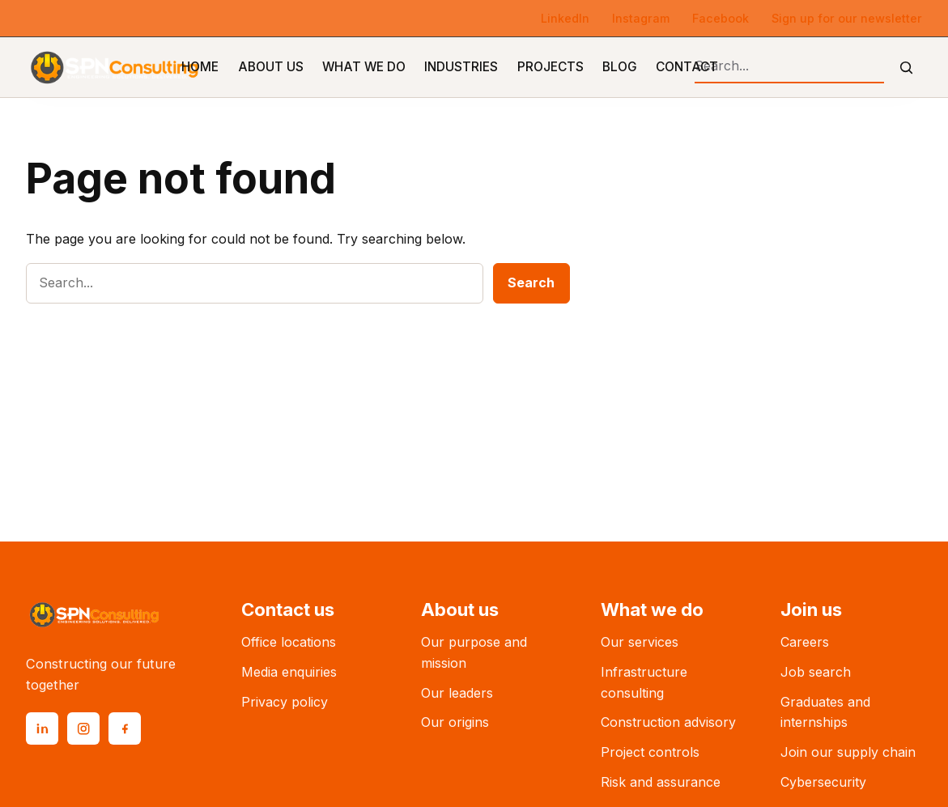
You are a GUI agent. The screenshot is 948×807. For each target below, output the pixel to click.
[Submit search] (906, 67)
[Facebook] (124, 728)
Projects (550, 66)
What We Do (364, 66)
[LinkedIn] (42, 728)
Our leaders (457, 693)
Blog (619, 66)
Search (531, 282)
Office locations (288, 642)
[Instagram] (83, 728)
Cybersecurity (823, 782)
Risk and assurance (661, 782)
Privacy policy (284, 702)
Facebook (720, 18)
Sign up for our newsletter (847, 18)
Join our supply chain (848, 752)
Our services (639, 642)
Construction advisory (668, 722)
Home (200, 66)
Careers (804, 642)
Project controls (650, 752)
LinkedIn (565, 18)
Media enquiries (289, 672)
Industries (461, 66)
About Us (271, 66)
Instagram (641, 18)
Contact (687, 66)
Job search (815, 672)
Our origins (455, 722)
